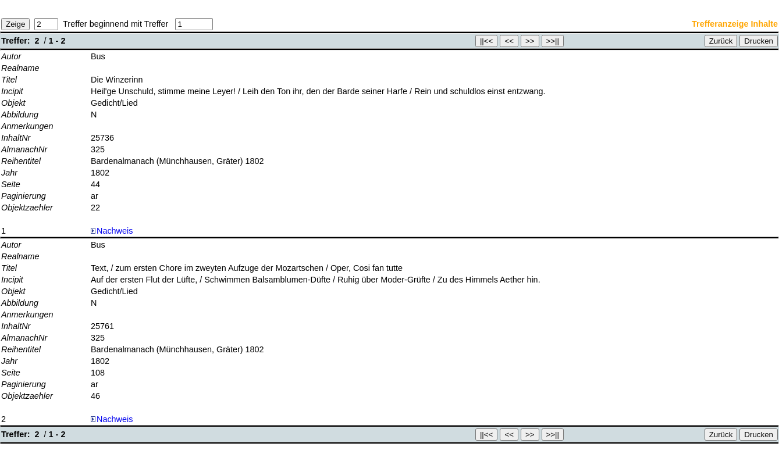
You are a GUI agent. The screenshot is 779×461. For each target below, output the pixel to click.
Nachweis (112, 230)
